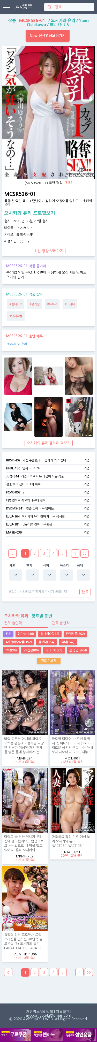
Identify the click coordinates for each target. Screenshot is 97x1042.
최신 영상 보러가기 (48, 251)
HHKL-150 (13, 468)
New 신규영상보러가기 (47, 35)
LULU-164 (13, 516)
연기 (29, 565)
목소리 (64, 565)
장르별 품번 (27, 616)
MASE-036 (14, 532)
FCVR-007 (13, 492)
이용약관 (62, 1012)
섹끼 (46, 565)
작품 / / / (48, 22)
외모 (12, 565)
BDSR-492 (13, 460)
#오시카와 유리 (17, 344)
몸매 (80, 565)
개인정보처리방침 (39, 1012)
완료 (85, 592)
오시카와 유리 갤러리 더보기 (48, 443)
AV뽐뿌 (24, 6)
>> (85, 554)
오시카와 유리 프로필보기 (29, 213)
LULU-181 (13, 524)
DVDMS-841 (15, 508)
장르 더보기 (48, 660)
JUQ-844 (12, 476)
